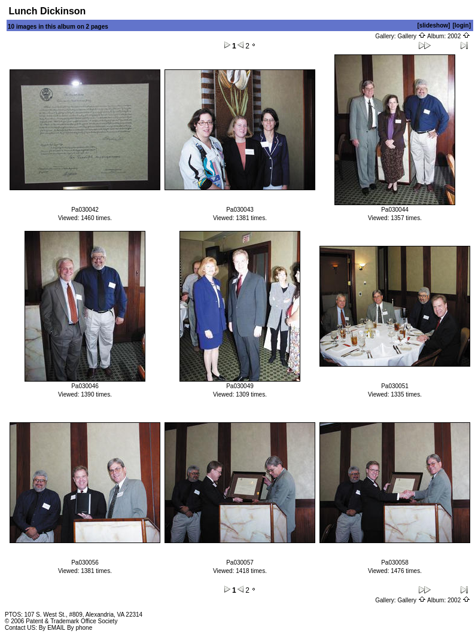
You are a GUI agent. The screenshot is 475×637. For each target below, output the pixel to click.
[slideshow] (433, 25)
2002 (458, 36)
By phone (79, 627)
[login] (461, 25)
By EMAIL (52, 627)
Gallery (411, 36)
